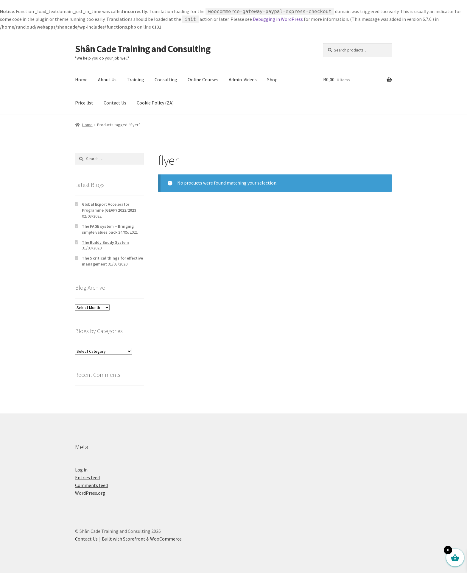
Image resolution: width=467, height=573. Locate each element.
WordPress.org (90, 493)
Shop (272, 79)
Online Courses (203, 79)
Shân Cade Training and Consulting (142, 49)
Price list (84, 103)
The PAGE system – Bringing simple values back (108, 229)
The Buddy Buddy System (105, 242)
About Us (107, 79)
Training (135, 79)
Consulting (166, 79)
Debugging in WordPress (278, 19)
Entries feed (87, 477)
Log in (81, 470)
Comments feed (91, 485)
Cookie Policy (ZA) (155, 103)
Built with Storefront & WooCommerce (142, 539)
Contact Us (115, 103)
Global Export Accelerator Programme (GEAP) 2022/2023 (109, 207)
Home (81, 79)
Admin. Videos (243, 79)
